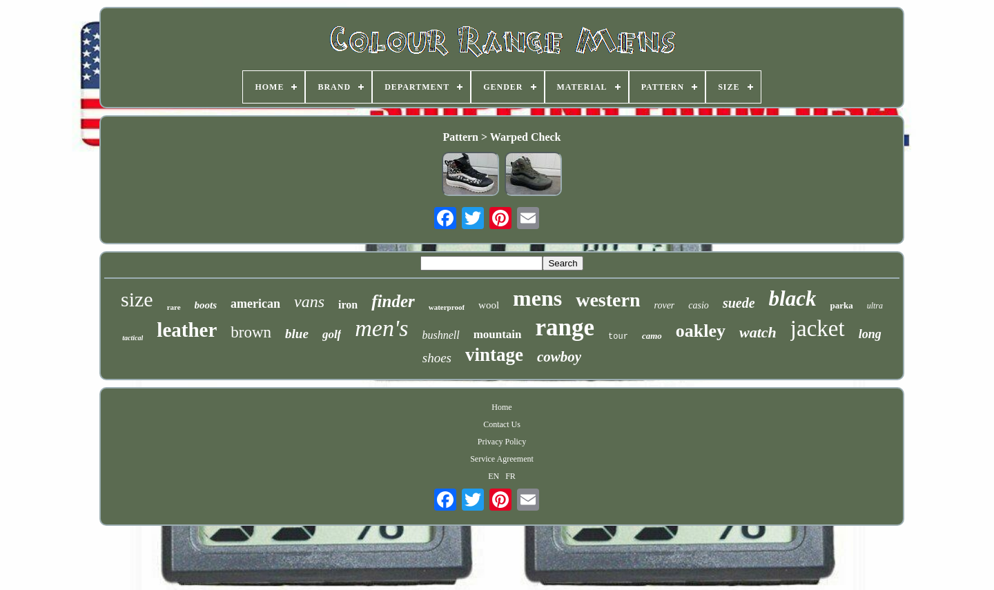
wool (488, 305)
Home (501, 407)
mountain (498, 334)
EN (493, 476)
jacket (817, 328)
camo (652, 336)
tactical (132, 338)
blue (297, 333)
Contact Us (501, 424)
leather (187, 330)
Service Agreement (502, 459)
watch (758, 332)
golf (331, 334)
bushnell (440, 335)
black (793, 298)
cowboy (559, 356)
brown (251, 332)
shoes (436, 358)
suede (739, 303)
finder (393, 301)
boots (206, 305)
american (255, 304)
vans (309, 302)
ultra (875, 306)
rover (664, 305)
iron (348, 305)
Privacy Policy (502, 441)
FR (510, 476)
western (608, 300)
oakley (700, 331)
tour (618, 337)
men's (381, 328)
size (137, 299)
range (565, 327)
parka (841, 305)
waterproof (447, 307)
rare (174, 307)
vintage (494, 354)
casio (698, 305)
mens (537, 298)
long (870, 334)
